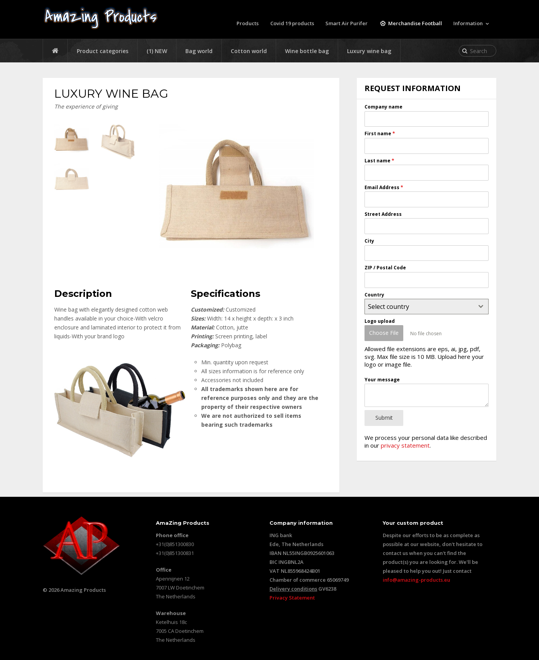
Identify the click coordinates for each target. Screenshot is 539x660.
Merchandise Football (411, 23)
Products (248, 23)
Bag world (198, 51)
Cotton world (249, 51)
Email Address (384, 187)
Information (468, 23)
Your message (382, 378)
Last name (379, 160)
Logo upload (380, 321)
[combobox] (427, 306)
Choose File (384, 332)
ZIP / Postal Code (385, 267)
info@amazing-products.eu (416, 579)
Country (374, 294)
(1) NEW (157, 51)
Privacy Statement (292, 597)
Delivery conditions (293, 588)
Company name (384, 106)
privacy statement (405, 443)
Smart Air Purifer (347, 23)
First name (380, 133)
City (369, 241)
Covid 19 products (292, 23)
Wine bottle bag (307, 51)
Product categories (102, 51)
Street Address (383, 214)
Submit (384, 416)
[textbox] (419, 306)
